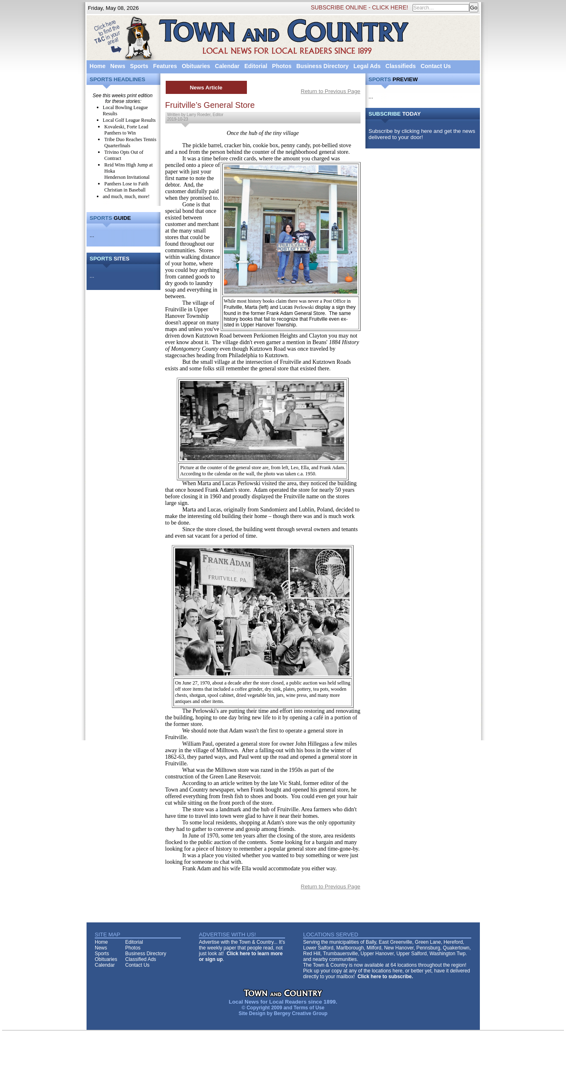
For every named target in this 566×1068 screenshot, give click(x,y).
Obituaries (196, 66)
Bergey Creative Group (301, 1013)
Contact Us (435, 66)
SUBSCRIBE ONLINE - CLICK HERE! (359, 7)
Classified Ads (140, 959)
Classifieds (401, 66)
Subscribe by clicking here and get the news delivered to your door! (422, 134)
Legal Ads (367, 66)
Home (97, 66)
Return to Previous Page (330, 91)
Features (165, 66)
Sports (139, 66)
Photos (281, 66)
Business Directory (322, 66)
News (118, 66)
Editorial (255, 66)
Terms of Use (309, 1008)
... (92, 235)
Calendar (227, 66)
